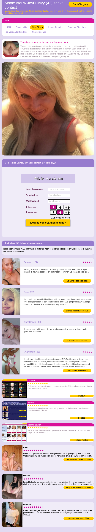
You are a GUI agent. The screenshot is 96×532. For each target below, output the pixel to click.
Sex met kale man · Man (78, 518)
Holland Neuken (81, 440)
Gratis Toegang (80, 4)
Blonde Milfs (21, 27)
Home (8, 27)
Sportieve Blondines (77, 27)
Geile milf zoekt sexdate (77, 341)
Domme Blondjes (55, 27)
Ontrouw (81, 396)
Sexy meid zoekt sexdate (77, 281)
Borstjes (81, 418)
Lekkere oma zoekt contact (77, 371)
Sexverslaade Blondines (16, 32)
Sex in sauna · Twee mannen (78, 459)
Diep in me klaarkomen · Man (78, 488)
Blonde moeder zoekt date (77, 311)
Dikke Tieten (37, 27)
